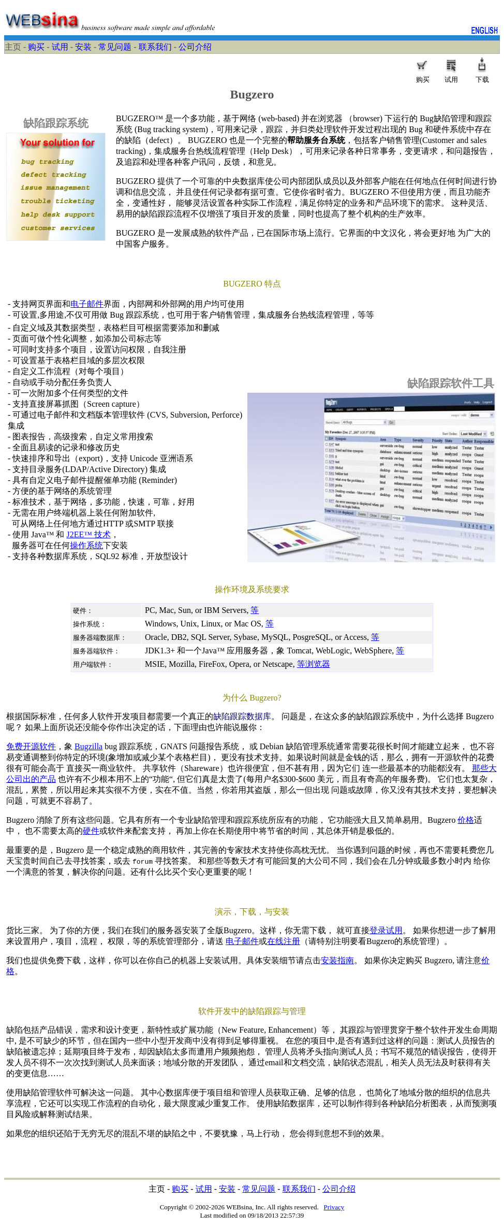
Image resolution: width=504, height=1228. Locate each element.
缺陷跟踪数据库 (242, 716)
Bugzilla (88, 746)
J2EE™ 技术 (88, 534)
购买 (36, 46)
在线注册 (283, 941)
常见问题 (114, 46)
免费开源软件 (31, 746)
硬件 (91, 830)
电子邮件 (86, 303)
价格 (465, 820)
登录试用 (386, 930)
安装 (83, 46)
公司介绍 (195, 46)
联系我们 (155, 46)
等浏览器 (313, 664)
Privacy (334, 1207)
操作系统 (86, 545)
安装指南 (337, 960)
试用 (60, 46)
